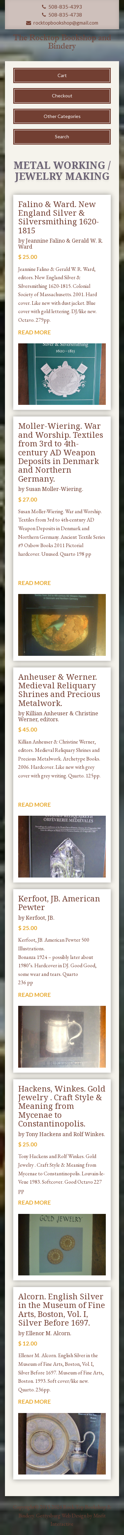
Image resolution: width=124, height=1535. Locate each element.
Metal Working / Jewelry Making (62, 170)
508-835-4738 (62, 15)
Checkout (62, 95)
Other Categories (62, 116)
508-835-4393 (62, 7)
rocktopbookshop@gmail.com (62, 23)
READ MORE (34, 332)
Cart (62, 75)
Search (62, 136)
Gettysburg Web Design (61, 1515)
